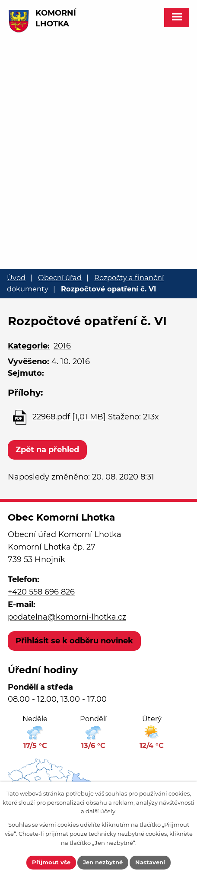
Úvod (16, 277)
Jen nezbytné (103, 862)
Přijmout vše (51, 862)
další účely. (101, 811)
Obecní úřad (60, 277)
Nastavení (150, 862)
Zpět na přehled (47, 449)
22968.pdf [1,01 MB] (69, 417)
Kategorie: (29, 346)
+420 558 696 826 (41, 592)
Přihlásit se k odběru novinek (74, 641)
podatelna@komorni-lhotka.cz (67, 617)
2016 (62, 346)
